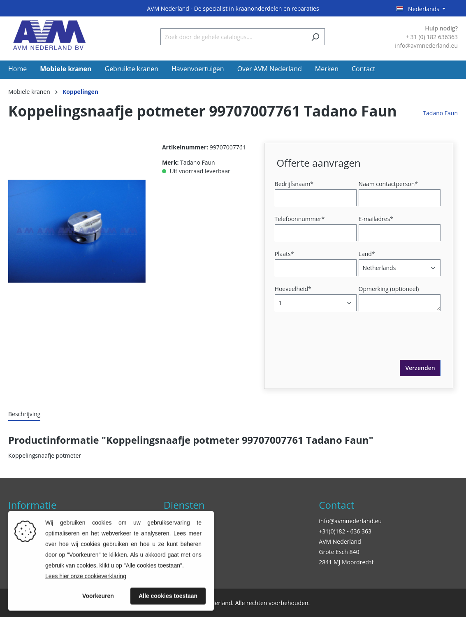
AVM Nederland (340, 541)
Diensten (184, 505)
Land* (367, 254)
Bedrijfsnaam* (294, 184)
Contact (336, 505)
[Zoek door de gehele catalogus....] (233, 36)
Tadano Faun (440, 113)
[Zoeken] (315, 36)
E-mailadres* (376, 219)
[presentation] (339, 344)
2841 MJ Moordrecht (346, 562)
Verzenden (420, 368)
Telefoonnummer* (300, 219)
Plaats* (284, 254)
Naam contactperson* (388, 184)
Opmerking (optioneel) (389, 289)
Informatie (32, 505)
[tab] (24, 414)
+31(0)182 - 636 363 (345, 531)
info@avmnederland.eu (350, 521)
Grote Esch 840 (339, 552)
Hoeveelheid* (293, 289)
